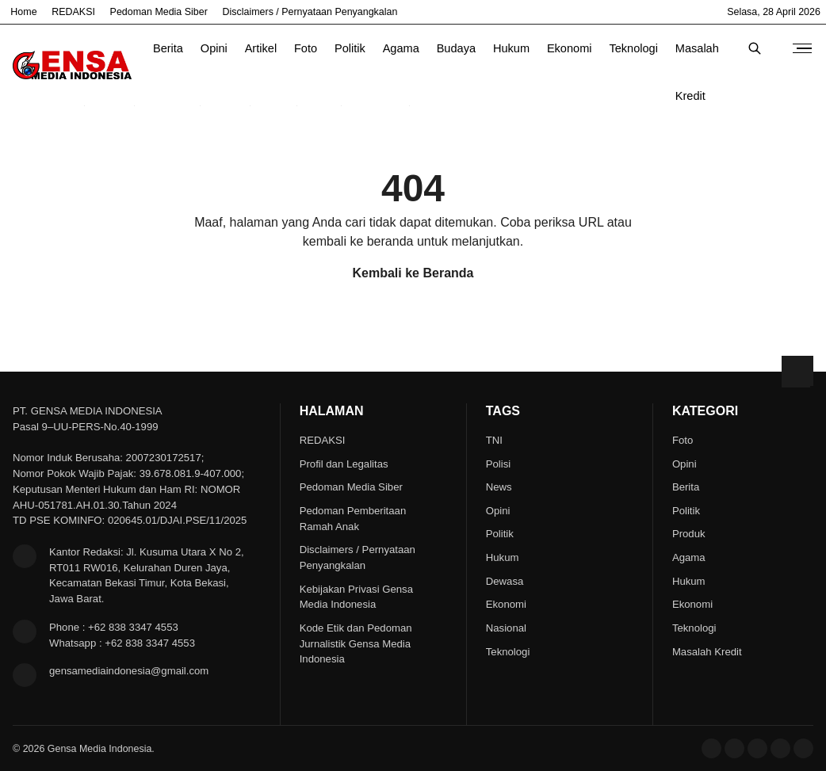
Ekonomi (569, 48)
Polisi (498, 464)
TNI (494, 440)
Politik (350, 48)
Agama (401, 48)
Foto (305, 48)
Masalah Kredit (697, 57)
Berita (168, 48)
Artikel (261, 48)
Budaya (456, 48)
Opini (214, 48)
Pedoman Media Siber (159, 11)
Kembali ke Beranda (413, 273)
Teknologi (633, 48)
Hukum (511, 48)
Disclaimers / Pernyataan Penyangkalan (310, 11)
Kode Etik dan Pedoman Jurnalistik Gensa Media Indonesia (356, 644)
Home (23, 11)
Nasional (506, 628)
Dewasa (505, 581)
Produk (689, 534)
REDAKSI (73, 11)
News (499, 487)
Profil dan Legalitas (344, 464)
